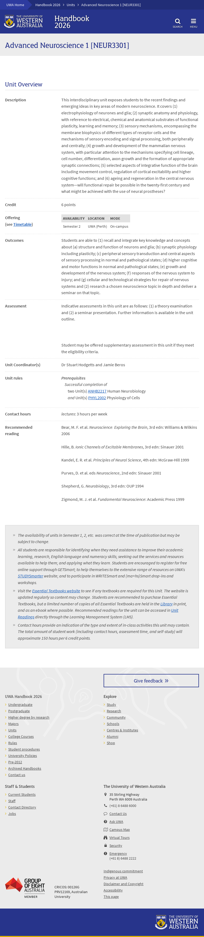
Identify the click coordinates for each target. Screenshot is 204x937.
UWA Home (15, 4)
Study (111, 704)
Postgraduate (19, 711)
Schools (113, 723)
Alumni (112, 736)
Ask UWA (116, 821)
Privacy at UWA (115, 877)
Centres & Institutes (122, 730)
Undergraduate (20, 704)
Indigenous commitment (123, 871)
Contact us (16, 774)
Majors (13, 723)
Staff (11, 800)
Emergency (118, 853)
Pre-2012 (15, 762)
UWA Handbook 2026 (23, 696)
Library (166, 603)
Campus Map (119, 829)
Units (71, 4)
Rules (12, 742)
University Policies (22, 755)
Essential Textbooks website (56, 590)
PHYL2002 (97, 397)
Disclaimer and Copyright (123, 883)
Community (116, 717)
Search (177, 22)
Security (115, 845)
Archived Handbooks (24, 768)
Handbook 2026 (47, 4)
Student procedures (24, 749)
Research (114, 711)
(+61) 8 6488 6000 (122, 805)
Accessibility (113, 890)
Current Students (22, 794)
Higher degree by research (28, 717)
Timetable (22, 224)
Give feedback (148, 680)
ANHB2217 (97, 391)
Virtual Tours (119, 837)
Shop (111, 742)
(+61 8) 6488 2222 (122, 858)
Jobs (12, 813)
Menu (193, 22)
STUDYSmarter (30, 575)
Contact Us (118, 813)
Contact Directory (22, 807)
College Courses (21, 736)
